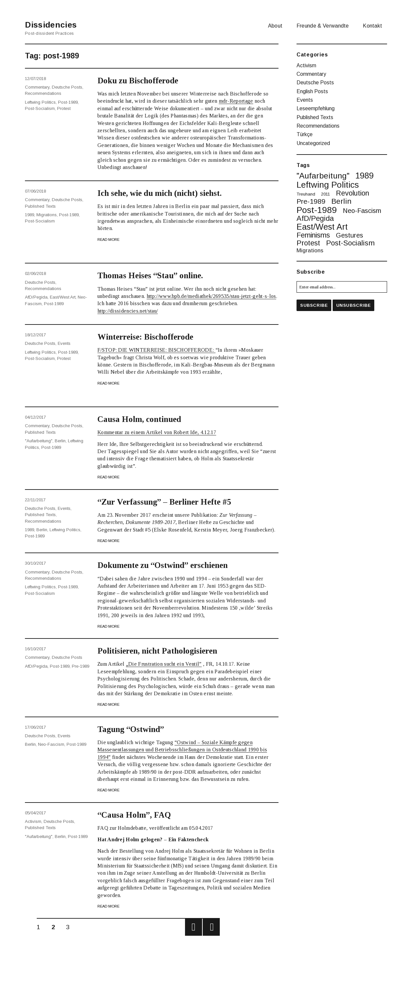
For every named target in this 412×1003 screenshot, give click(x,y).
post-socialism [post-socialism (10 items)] (350, 239)
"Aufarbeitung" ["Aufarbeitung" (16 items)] (323, 172)
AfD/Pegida (36, 296)
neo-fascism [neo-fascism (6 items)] (362, 207)
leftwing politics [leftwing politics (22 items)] (328, 181)
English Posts (312, 90)
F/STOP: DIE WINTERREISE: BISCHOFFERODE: (156, 350)
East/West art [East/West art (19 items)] (322, 223)
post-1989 (68, 100)
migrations (46, 213)
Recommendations (43, 92)
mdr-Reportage (236, 101)
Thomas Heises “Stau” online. (154, 275)
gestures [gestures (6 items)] (349, 232)
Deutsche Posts (67, 86)
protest (64, 107)
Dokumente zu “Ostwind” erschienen (168, 565)
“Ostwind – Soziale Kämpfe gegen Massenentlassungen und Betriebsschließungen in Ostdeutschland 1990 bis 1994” (182, 750)
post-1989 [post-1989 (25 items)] (317, 206)
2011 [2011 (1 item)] (325, 190)
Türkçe (305, 131)
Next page (211, 927)
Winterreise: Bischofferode (149, 337)
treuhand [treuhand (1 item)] (306, 190)
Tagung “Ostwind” (133, 729)
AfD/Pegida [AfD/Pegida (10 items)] (315, 215)
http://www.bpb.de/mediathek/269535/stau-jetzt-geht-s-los (211, 296)
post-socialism (40, 107)
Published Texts (40, 205)
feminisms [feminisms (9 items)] (313, 231)
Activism (33, 821)
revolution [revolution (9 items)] (352, 189)
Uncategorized (313, 139)
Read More (108, 239)
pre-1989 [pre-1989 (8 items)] (311, 197)
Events (64, 343)
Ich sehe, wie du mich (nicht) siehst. (166, 193)
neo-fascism (51, 743)
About (275, 26)
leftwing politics (40, 100)
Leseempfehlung (316, 107)
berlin (60, 439)
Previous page (193, 927)
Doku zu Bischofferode (140, 80)
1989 (29, 213)
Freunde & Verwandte (323, 26)
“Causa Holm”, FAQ (136, 815)
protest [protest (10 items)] (308, 239)
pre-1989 (80, 665)
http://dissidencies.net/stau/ (127, 311)
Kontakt (372, 26)
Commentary (37, 86)
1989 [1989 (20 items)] (364, 172)
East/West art (62, 296)
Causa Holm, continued (142, 419)
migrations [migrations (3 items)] (310, 247)
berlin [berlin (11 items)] (341, 197)
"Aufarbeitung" (38, 439)
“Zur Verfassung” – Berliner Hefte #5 (170, 502)
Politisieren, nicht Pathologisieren (163, 651)
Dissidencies (54, 24)
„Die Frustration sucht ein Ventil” (164, 664)
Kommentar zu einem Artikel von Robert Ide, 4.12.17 (156, 432)
